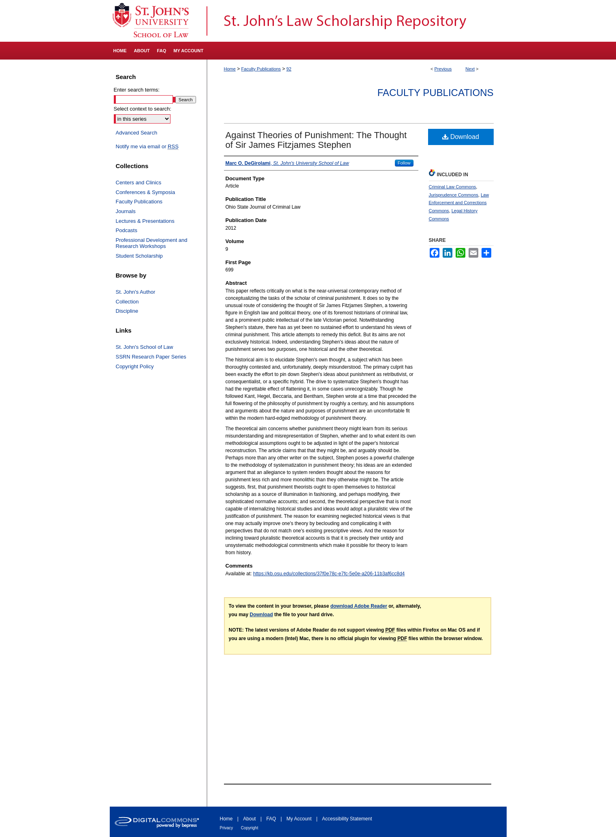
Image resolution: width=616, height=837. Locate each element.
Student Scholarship (139, 256)
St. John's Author (136, 292)
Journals (126, 211)
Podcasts (126, 230)
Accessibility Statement (347, 819)
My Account (298, 819)
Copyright (249, 828)
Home (230, 68)
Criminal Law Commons (452, 186)
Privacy (226, 828)
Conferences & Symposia (145, 192)
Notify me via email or (147, 146)
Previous (443, 68)
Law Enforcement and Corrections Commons (459, 203)
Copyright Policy (135, 366)
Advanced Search (137, 133)
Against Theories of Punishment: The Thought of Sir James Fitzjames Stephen (316, 140)
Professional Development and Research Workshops (152, 243)
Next (470, 68)
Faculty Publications (261, 68)
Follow (404, 162)
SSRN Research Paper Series (151, 357)
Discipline (127, 311)
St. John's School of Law (144, 347)
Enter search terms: (137, 90)
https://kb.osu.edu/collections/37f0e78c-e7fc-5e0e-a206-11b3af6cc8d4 (329, 574)
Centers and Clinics (139, 182)
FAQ (271, 819)
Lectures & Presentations (145, 221)
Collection (127, 302)
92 (288, 68)
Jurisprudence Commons (453, 194)
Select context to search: (142, 109)
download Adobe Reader (358, 606)
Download (460, 136)
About (249, 819)
